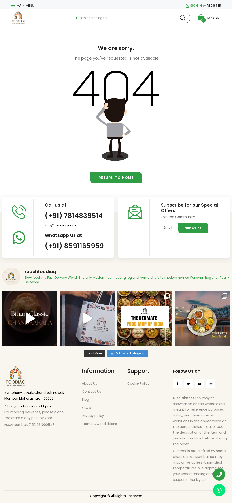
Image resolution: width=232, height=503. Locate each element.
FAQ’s (86, 407)
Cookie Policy (138, 383)
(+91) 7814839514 (74, 215)
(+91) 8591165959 (74, 246)
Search (182, 18)
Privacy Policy (93, 415)
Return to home (116, 177)
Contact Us (91, 391)
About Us (89, 383)
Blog (85, 399)
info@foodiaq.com (60, 225)
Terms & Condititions (99, 423)
